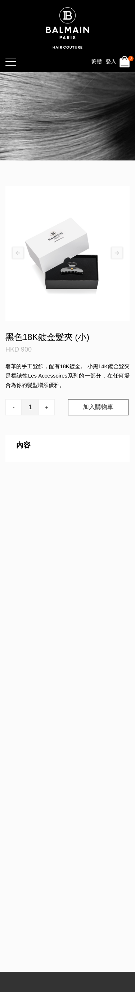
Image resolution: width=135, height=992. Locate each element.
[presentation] (18, 253)
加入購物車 (98, 407)
